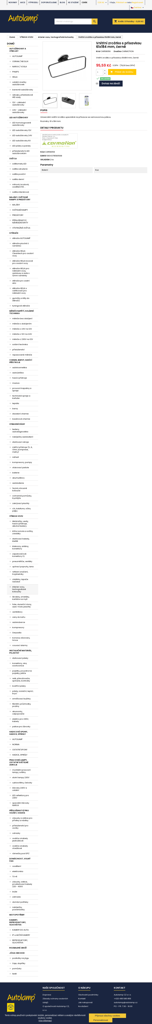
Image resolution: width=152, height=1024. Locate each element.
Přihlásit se (121, 2)
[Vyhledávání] (76, 21)
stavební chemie (20, 413)
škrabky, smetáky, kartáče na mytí (21, 598)
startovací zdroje (20, 442)
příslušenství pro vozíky (20, 826)
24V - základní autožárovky (19, 111)
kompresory (18, 627)
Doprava (47, 994)
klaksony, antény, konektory (20, 547)
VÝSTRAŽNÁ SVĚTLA (21, 227)
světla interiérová (20, 192)
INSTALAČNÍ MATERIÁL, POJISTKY (20, 651)
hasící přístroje (19, 377)
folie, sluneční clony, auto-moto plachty (22, 605)
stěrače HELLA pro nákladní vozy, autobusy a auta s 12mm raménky (21, 272)
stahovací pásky (20, 658)
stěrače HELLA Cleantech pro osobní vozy (23, 253)
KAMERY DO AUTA (20, 929)
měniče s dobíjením (22, 323)
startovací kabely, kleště (21, 540)
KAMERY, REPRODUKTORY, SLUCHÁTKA (17, 922)
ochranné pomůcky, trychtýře (22, 497)
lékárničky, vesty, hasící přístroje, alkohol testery (20, 523)
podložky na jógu (20, 958)
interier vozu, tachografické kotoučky (19, 589)
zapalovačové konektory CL (19, 555)
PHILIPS (15, 71)
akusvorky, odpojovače (18, 712)
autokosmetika (19, 367)
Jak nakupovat (85, 1002)
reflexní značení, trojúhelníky (20, 573)
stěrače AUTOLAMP (21, 238)
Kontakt (82, 998)
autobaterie (18, 483)
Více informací (45, 1020)
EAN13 (43, 155)
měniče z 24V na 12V (22, 328)
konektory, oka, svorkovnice (19, 664)
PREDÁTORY (17, 215)
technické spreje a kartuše (21, 397)
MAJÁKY (16, 204)
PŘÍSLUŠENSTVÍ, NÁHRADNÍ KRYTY (20, 221)
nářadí (15, 457)
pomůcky (16, 968)
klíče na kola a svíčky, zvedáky (22, 532)
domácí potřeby (20, 902)
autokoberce (18, 622)
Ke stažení (73, 2)
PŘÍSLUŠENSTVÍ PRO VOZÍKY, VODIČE (19, 811)
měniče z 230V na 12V (22, 339)
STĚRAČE (13, 233)
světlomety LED (19, 163)
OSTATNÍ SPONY (19, 749)
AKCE (22, 2)
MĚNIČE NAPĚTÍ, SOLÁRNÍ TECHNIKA (21, 312)
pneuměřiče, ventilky (22, 561)
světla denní (18, 179)
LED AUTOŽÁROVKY (18, 117)
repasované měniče (22, 354)
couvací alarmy (19, 645)
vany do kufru (18, 617)
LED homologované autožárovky (21, 123)
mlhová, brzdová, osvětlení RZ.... (20, 185)
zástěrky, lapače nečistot (20, 580)
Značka (117, 51)
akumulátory (18, 477)
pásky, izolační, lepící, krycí (22, 692)
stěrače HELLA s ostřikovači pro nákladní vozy (19, 290)
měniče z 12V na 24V (22, 334)
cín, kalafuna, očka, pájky (21, 509)
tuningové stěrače (21, 305)
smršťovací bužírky (21, 698)
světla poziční (19, 174)
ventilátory (17, 611)
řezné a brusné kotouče (19, 489)
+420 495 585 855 (122, 998)
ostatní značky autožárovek (19, 83)
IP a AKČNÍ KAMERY (21, 935)
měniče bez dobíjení (22, 318)
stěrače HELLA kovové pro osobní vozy (22, 262)
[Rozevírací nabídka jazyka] (137, 7)
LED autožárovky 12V (21, 130)
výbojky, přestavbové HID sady (22, 96)
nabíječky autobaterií (22, 436)
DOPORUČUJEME (49, 2)
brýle (14, 891)
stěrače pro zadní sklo (21, 282)
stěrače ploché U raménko (20, 244)
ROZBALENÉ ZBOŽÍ (18, 947)
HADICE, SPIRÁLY (19, 754)
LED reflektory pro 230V (20, 796)
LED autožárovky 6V (21, 140)
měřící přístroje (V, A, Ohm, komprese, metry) (22, 449)
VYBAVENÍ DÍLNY (17, 424)
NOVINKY (13, 2)
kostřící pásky (19, 686)
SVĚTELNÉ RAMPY (20, 210)
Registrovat (137, 2)
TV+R (14, 876)
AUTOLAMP (17, 56)
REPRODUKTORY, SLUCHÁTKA (20, 941)
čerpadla (16, 632)
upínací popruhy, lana (23, 566)
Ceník (84, 2)
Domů (10, 43)
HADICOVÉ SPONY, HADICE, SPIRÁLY (18, 732)
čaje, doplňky (18, 963)
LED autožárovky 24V (22, 135)
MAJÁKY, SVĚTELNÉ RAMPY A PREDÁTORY (19, 198)
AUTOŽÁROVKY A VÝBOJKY (17, 49)
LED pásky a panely (21, 145)
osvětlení (16, 866)
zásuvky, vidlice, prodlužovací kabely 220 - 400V (22, 884)
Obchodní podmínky (88, 994)
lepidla (15, 403)
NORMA (15, 744)
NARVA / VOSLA (19, 66)
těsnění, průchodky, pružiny (21, 705)
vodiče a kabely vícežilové (20, 847)
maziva (15, 383)
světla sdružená (19, 169)
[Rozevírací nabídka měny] (102, 2)
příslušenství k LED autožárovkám (21, 152)
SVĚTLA (13, 158)
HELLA (15, 77)
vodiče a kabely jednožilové (20, 839)
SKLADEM (45, 159)
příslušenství (18, 349)
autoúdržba (18, 372)
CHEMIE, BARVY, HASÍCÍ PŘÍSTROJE (20, 361)
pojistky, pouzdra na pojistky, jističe (22, 672)
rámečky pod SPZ (20, 853)
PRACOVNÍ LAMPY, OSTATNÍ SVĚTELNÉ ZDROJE (18, 762)
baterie (15, 472)
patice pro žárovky (21, 726)
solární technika (20, 344)
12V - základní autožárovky (19, 103)
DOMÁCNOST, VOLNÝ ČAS (19, 859)
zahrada (16, 896)
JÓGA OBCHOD (17, 953)
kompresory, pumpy (22, 462)
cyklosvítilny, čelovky (22, 782)
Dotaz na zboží (111, 83)
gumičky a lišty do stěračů (20, 299)
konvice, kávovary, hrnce (21, 639)
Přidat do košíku (121, 72)
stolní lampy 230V (20, 777)
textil (14, 973)
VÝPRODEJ (33, 2)
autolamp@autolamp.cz (125, 1002)
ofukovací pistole (20, 467)
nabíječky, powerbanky (18, 908)
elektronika (17, 871)
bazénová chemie (21, 419)
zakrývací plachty (20, 503)
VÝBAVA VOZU (16, 516)
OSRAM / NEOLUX (20, 61)
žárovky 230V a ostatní (19, 789)
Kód (98, 51)
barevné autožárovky (22, 89)
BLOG (62, 2)
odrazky (16, 833)
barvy (15, 408)
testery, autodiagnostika (20, 430)
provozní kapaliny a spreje (21, 389)
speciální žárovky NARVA (20, 804)
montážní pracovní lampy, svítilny (21, 771)
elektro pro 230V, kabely (20, 720)
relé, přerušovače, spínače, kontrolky (21, 679)
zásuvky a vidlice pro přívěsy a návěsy (22, 819)
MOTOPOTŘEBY (16, 914)
